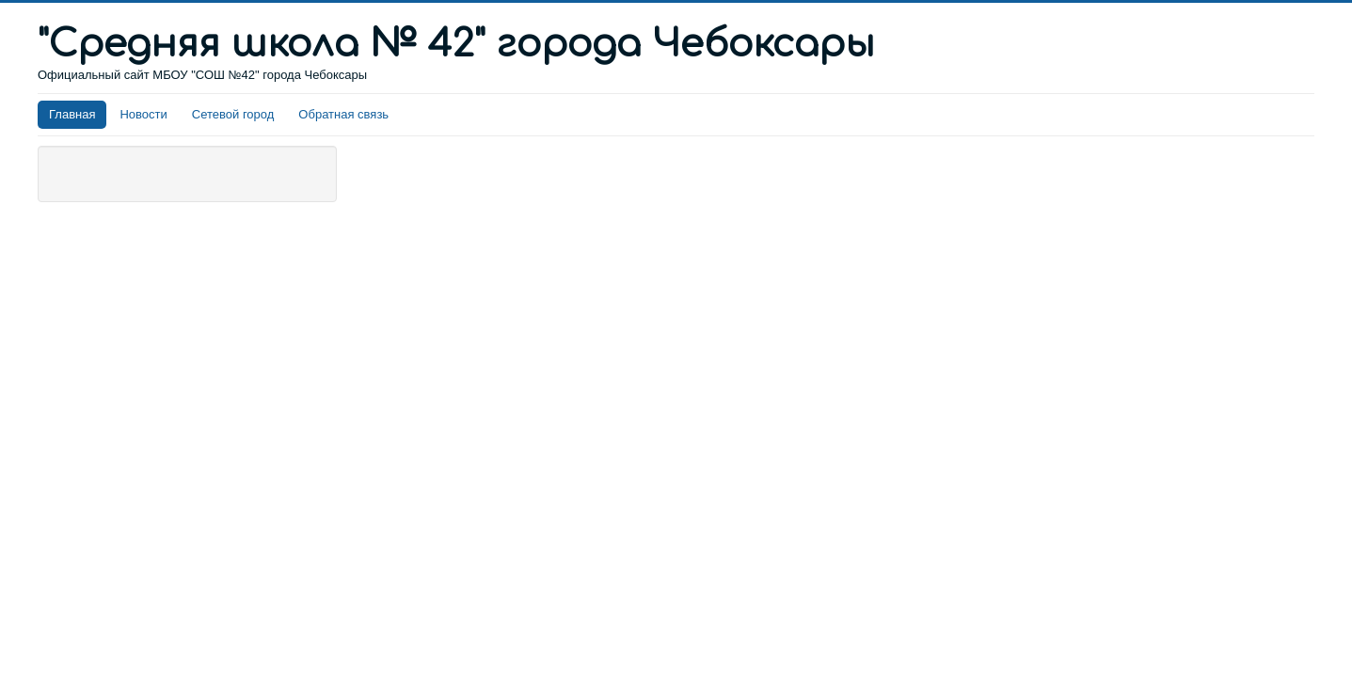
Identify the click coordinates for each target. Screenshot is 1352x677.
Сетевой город (233, 114)
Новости (143, 114)
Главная (72, 114)
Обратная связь (343, 114)
